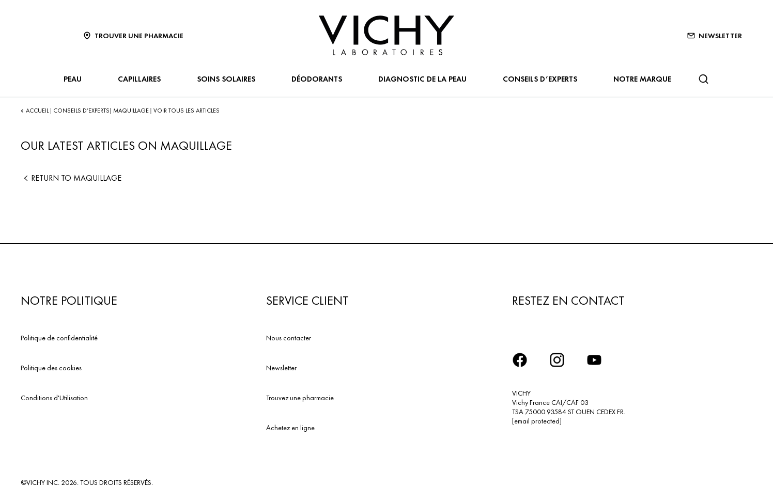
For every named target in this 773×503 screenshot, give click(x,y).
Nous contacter (288, 337)
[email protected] (537, 421)
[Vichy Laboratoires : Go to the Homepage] (386, 35)
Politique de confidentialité (59, 337)
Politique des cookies (51, 367)
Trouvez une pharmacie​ (300, 397)
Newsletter (281, 367)
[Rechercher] (703, 79)
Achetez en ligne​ (290, 427)
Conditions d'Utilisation (54, 397)
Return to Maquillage (71, 177)
